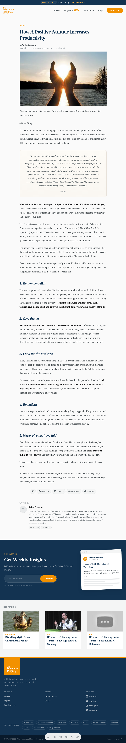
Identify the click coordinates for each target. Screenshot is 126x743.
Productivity (28, 722)
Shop (100, 10)
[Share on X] (55, 737)
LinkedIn (91, 696)
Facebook (92, 710)
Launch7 (119, 739)
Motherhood (11, 634)
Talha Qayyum (29, 45)
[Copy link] (77, 737)
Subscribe (114, 10)
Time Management (45, 722)
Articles (56, 10)
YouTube (91, 701)
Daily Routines (55, 727)
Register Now (78, 2)
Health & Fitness (99, 722)
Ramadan (74, 722)
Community (88, 10)
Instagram (92, 705)
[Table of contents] (48, 737)
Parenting (114, 722)
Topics (7, 700)
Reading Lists (10, 705)
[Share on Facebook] (60, 737)
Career (26, 727)
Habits (85, 722)
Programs (71, 10)
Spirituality (62, 722)
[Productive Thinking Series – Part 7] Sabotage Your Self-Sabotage (62, 640)
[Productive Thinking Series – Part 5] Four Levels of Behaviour (104, 640)
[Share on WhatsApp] (72, 737)
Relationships (39, 727)
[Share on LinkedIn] (66, 737)
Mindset (24, 26)
